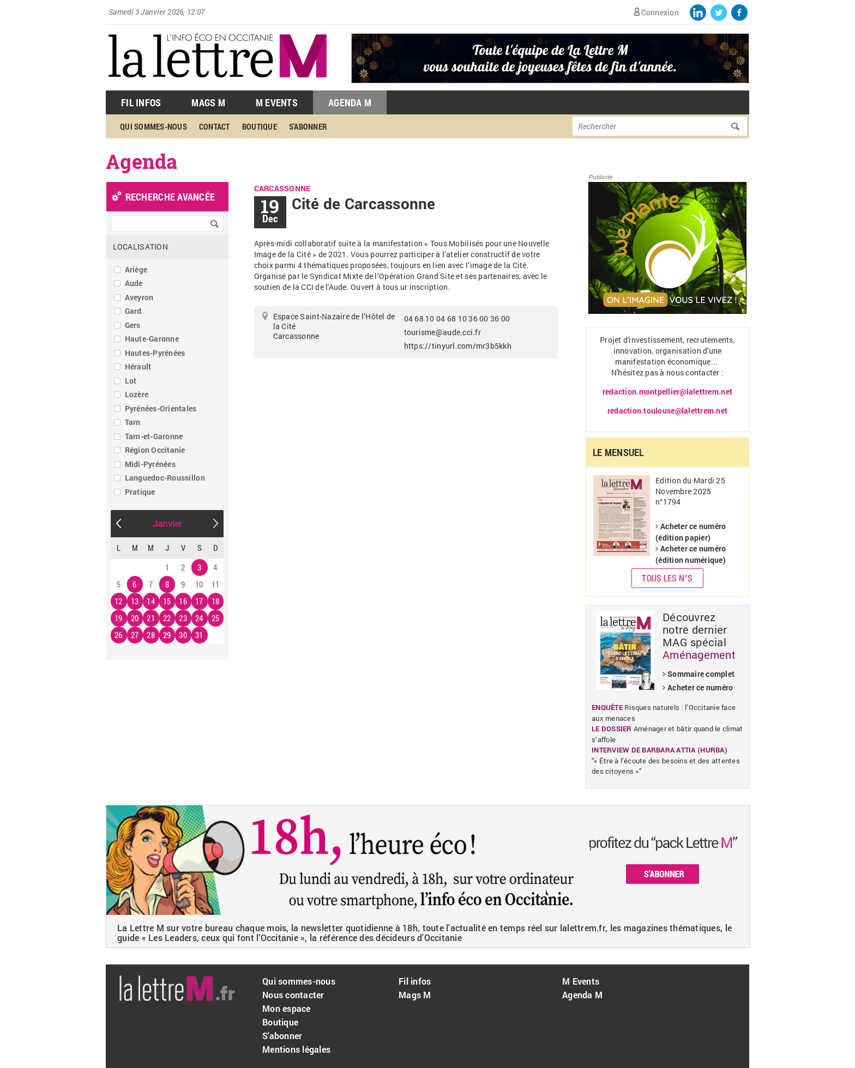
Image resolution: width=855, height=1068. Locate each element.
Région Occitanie (155, 450)
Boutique (259, 126)
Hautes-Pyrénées (155, 353)
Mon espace (286, 1008)
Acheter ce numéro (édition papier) (690, 532)
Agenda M (349, 102)
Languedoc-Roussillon (165, 477)
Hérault (138, 366)
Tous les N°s (667, 578)
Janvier (167, 523)
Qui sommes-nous (153, 126)
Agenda (142, 161)
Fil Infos (141, 102)
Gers (133, 325)
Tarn (133, 422)
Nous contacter (293, 994)
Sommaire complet (700, 674)
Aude (134, 283)
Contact (214, 126)
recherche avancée (170, 196)
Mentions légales (296, 1049)
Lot (131, 380)
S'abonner (308, 126)
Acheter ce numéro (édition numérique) (690, 554)
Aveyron (139, 297)
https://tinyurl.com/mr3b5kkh (457, 346)
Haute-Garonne (152, 338)
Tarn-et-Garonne (154, 436)
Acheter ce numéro (700, 687)
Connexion (660, 12)
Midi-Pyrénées (150, 464)
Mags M (208, 102)
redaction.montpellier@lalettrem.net (667, 391)
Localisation (140, 246)
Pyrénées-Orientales (161, 408)
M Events (277, 102)
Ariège (136, 269)
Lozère (137, 394)
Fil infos (415, 981)
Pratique (140, 492)
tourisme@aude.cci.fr (442, 332)
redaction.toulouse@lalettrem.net (667, 410)
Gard (133, 311)
